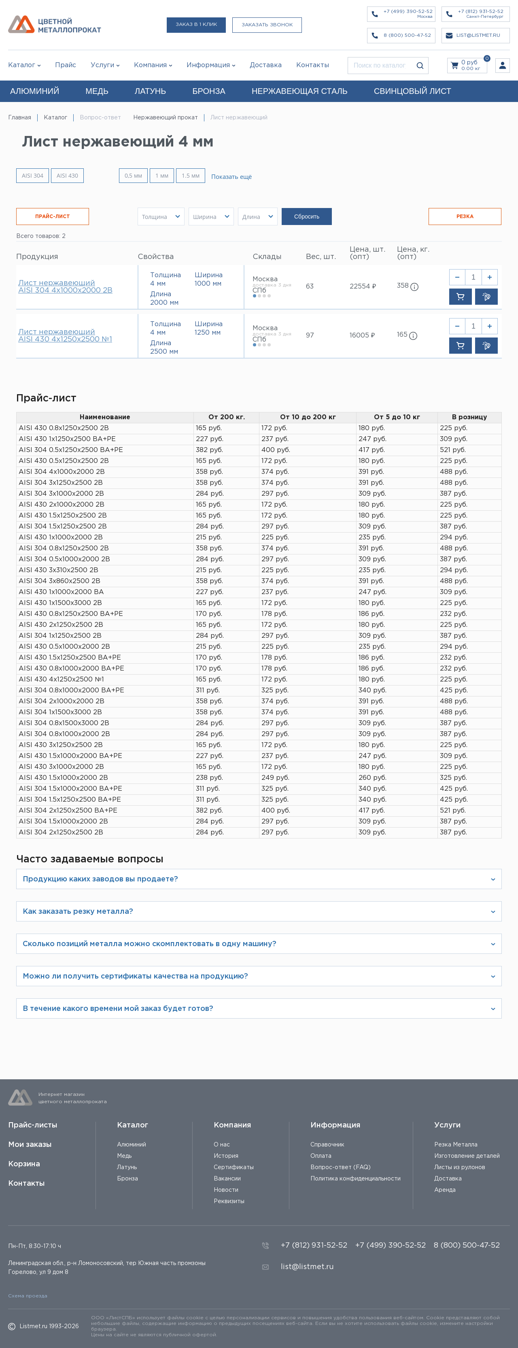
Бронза (127, 1178)
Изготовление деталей (467, 1156)
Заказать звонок (267, 25)
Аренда (445, 1190)
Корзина (24, 1164)
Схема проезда (27, 1296)
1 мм (169, 175)
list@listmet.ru (307, 1267)
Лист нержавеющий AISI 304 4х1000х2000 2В (65, 287)
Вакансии (227, 1178)
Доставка (448, 1178)
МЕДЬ (96, 91)
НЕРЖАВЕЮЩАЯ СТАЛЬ (300, 91)
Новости (226, 1190)
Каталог (21, 65)
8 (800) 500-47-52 (467, 1245)
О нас (222, 1144)
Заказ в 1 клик (196, 24)
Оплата (320, 1156)
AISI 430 (67, 176)
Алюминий (131, 1144)
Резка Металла (456, 1144)
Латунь (127, 1167)
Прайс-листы (32, 1125)
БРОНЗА (208, 91)
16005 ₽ (362, 336)
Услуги (447, 1125)
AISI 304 (33, 176)
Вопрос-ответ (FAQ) (340, 1167)
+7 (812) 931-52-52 (314, 1245)
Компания (232, 1125)
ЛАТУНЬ (150, 91)
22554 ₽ (363, 287)
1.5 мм (198, 175)
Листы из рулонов (459, 1167)
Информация (335, 1125)
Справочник (327, 1144)
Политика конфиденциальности (355, 1178)
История (226, 1156)
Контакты (26, 1183)
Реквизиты (229, 1201)
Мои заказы (30, 1145)
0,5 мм (140, 175)
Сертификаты (234, 1167)
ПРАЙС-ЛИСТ (52, 216)
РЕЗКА (464, 216)
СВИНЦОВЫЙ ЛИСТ (412, 91)
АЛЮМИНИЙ (34, 91)
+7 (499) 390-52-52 (390, 1245)
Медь (124, 1156)
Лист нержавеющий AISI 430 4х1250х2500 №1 (65, 336)
